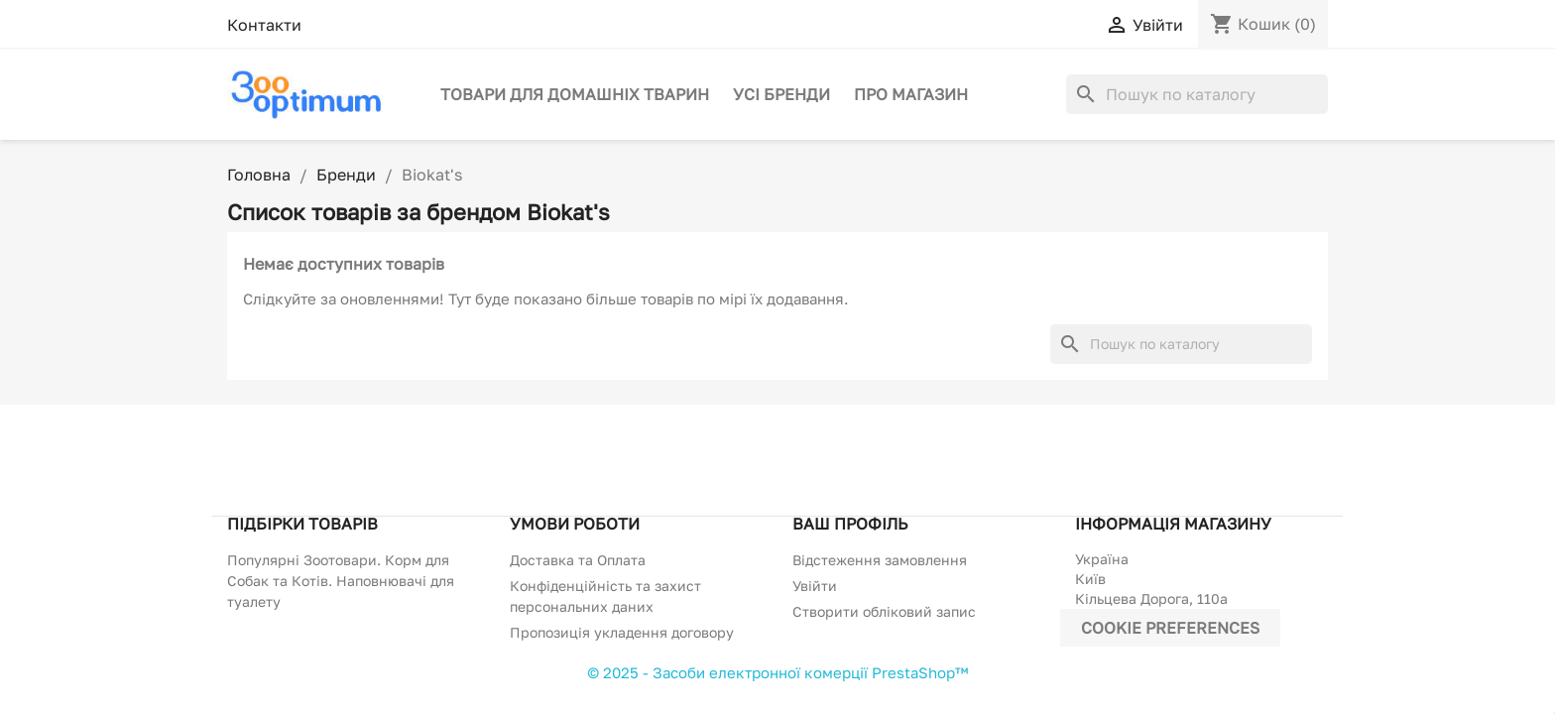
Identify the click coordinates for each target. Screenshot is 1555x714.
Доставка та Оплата (578, 559)
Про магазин (911, 94)
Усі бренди (781, 94)
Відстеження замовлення (879, 559)
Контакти (264, 25)
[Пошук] (1197, 94)
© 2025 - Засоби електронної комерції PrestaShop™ (777, 672)
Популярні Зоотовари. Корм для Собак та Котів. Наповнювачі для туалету (340, 580)
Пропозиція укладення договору (622, 632)
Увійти (814, 585)
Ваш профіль (849, 524)
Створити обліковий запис (884, 611)
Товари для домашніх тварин (574, 94)
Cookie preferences (1170, 628)
